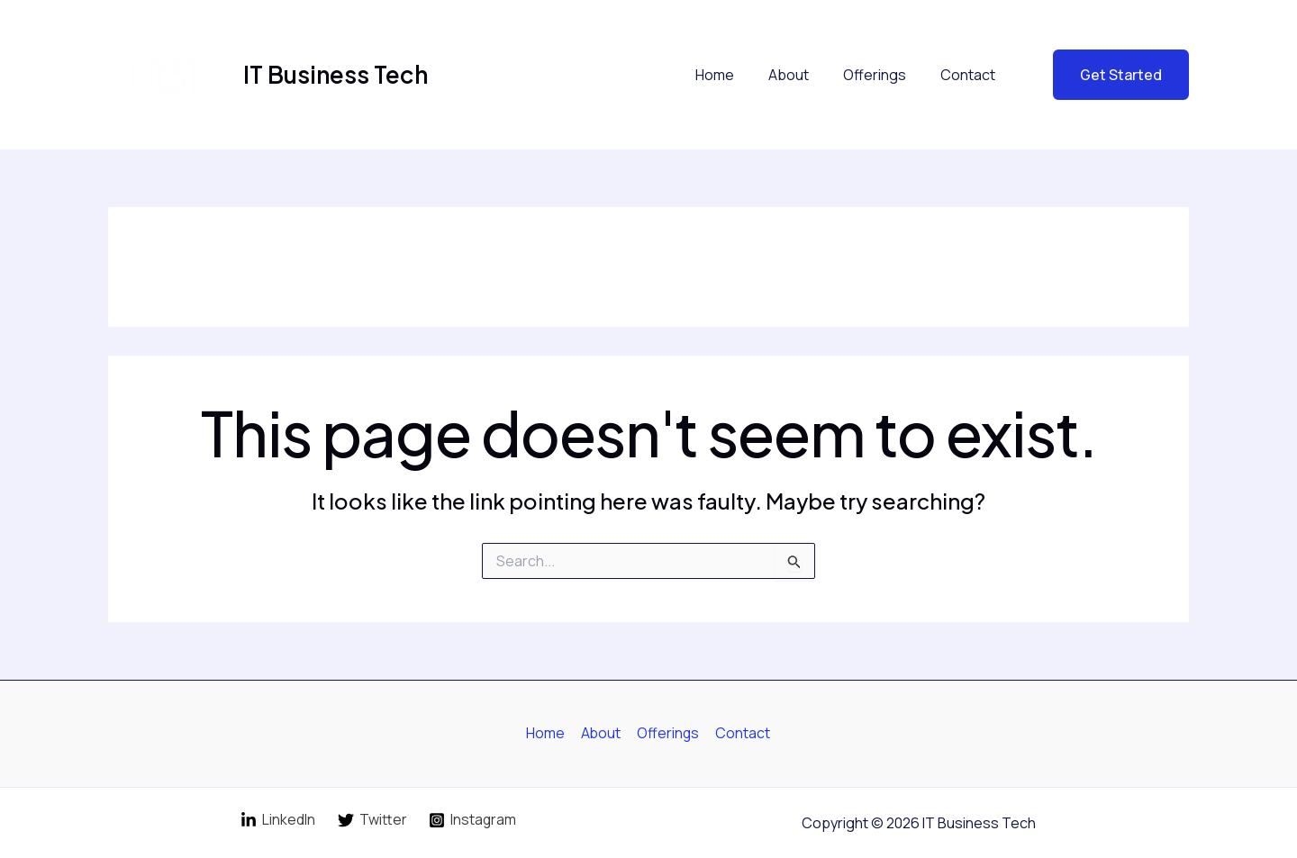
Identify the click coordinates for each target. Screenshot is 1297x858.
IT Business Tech (335, 74)
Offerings (882, 75)
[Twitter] (372, 820)
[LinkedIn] (277, 820)
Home (733, 75)
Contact (970, 75)
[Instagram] (472, 820)
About (802, 75)
